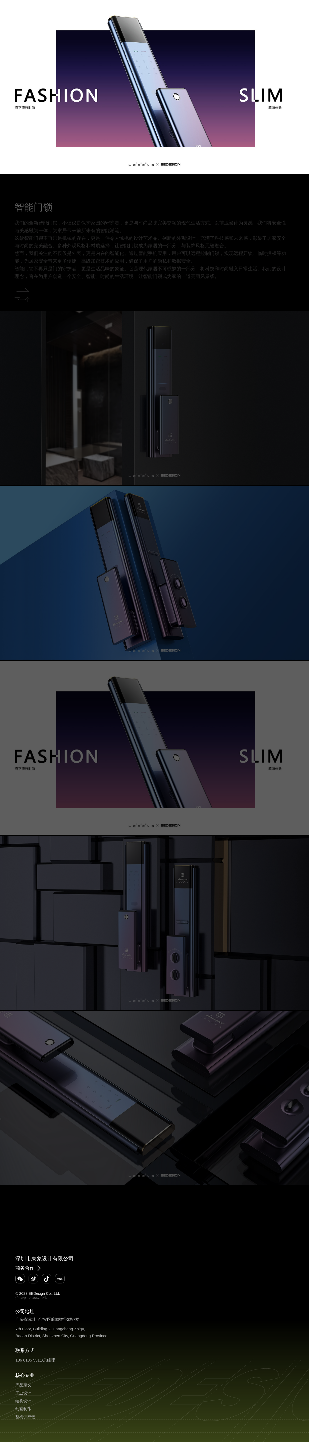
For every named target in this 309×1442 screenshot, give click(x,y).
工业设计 (23, 1393)
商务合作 (24, 1268)
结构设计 (23, 1401)
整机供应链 (25, 1416)
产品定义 (23, 1385)
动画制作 (23, 1409)
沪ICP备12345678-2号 (31, 1298)
